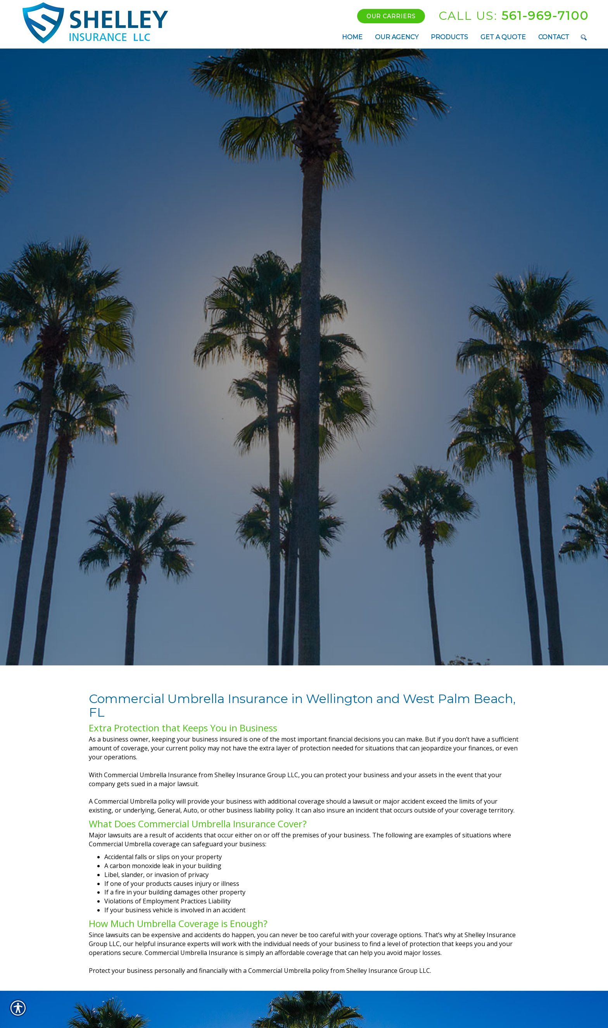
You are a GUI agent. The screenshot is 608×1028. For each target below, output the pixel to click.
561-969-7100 (514, 16)
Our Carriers (391, 16)
